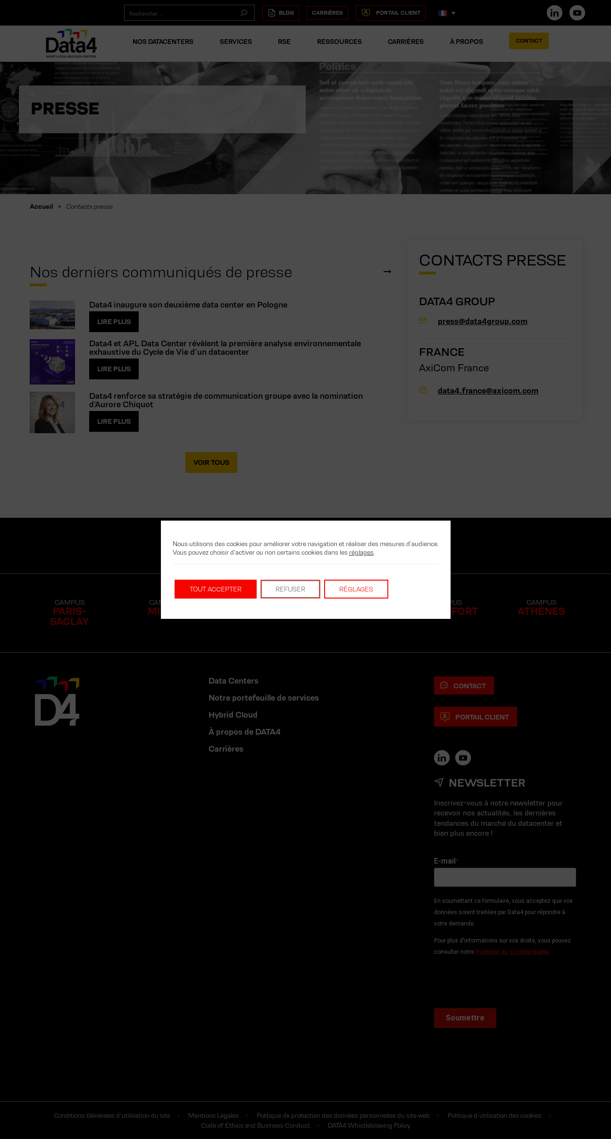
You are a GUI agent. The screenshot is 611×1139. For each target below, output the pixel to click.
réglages (361, 552)
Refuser (290, 589)
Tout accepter (216, 589)
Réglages (356, 589)
